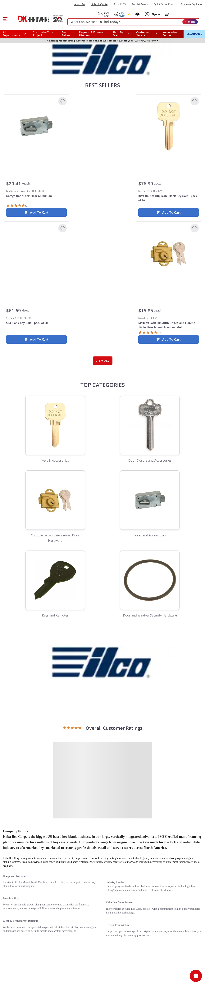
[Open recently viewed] (137, 14)
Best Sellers (66, 33)
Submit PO (120, 4)
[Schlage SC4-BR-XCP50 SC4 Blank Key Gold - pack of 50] (36, 253)
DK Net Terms (140, 4)
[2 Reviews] (17, 205)
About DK (79, 4)
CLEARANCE (194, 34)
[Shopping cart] (166, 14)
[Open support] (196, 976)
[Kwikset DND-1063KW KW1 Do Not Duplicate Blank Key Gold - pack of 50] (168, 126)
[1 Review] (149, 332)
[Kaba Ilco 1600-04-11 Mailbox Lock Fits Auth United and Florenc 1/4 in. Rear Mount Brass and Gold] (168, 253)
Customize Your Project (43, 33)
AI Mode (190, 22)
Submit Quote (99, 4)
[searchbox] (133, 22)
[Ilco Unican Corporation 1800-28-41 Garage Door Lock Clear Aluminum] (36, 126)
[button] (5, 19)
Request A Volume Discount (91, 33)
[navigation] (146, 34)
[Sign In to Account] (155, 14)
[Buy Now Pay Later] (191, 4)
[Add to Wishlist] (62, 101)
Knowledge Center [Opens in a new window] (169, 33)
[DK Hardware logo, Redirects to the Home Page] (36, 18)
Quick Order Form (164, 4)
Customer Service (142, 34)
